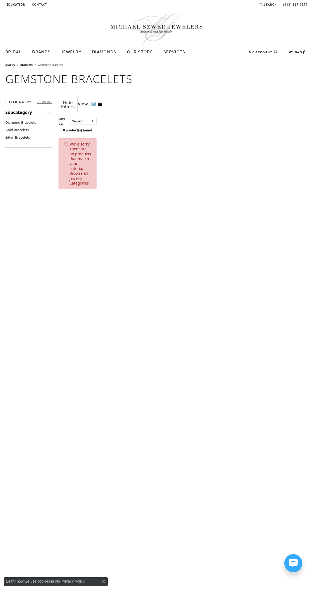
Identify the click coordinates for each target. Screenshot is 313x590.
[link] (39, 4)
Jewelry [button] (71, 52)
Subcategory (18, 112)
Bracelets (26, 65)
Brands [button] (41, 52)
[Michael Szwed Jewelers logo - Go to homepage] (156, 28)
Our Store (140, 52)
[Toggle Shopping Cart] (298, 52)
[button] (15, 4)
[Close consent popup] (103, 581)
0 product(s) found (183, 126)
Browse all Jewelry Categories (203, 139)
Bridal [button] (13, 52)
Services (174, 52)
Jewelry (10, 65)
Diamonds (104, 52)
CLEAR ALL (44, 102)
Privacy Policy (72, 581)
